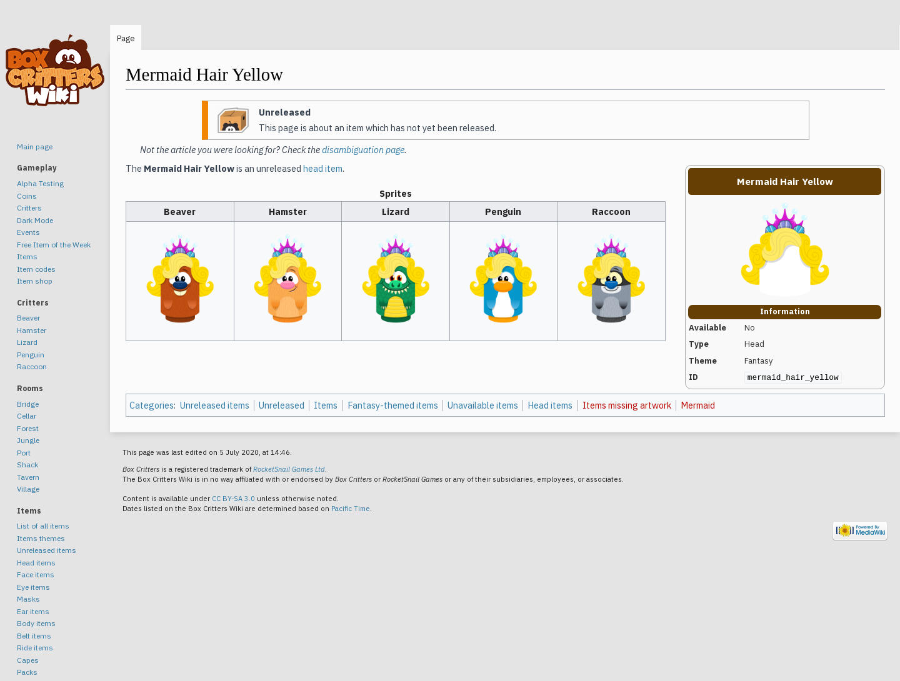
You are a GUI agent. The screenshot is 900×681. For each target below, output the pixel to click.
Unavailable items (483, 405)
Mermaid (698, 405)
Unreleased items (214, 405)
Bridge (28, 404)
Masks (28, 599)
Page (126, 38)
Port (24, 452)
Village (28, 489)
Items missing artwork (626, 405)
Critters (29, 207)
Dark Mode (35, 220)
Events (28, 232)
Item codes (36, 269)
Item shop (34, 281)
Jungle (28, 440)
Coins (27, 196)
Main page (34, 146)
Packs (27, 672)
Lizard (27, 342)
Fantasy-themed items (393, 405)
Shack (27, 464)
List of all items (43, 525)
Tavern (28, 477)
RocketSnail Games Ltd (289, 469)
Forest (28, 428)
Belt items (34, 635)
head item (322, 168)
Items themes (41, 538)
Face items (35, 574)
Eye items (33, 587)
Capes (28, 660)
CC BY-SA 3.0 (233, 498)
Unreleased (281, 405)
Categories (151, 405)
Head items (550, 405)
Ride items (35, 647)
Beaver (28, 317)
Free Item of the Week (54, 244)
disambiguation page (363, 150)
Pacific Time (350, 508)
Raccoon (32, 366)
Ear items (33, 611)
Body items (36, 623)
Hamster (31, 330)
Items (326, 405)
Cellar (26, 415)
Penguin (30, 354)
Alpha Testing (40, 183)
